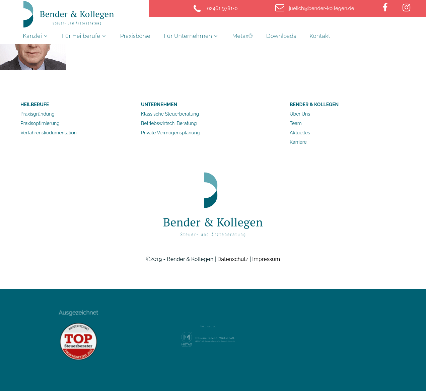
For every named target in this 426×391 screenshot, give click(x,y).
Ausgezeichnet (78, 318)
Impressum (266, 259)
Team (296, 123)
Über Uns (300, 114)
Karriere (298, 142)
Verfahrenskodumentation (48, 132)
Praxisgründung (37, 114)
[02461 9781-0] (223, 8)
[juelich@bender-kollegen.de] (321, 8)
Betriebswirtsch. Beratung (169, 123)
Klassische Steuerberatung (170, 114)
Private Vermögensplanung (170, 132)
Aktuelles (300, 132)
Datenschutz (232, 259)
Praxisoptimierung (40, 123)
